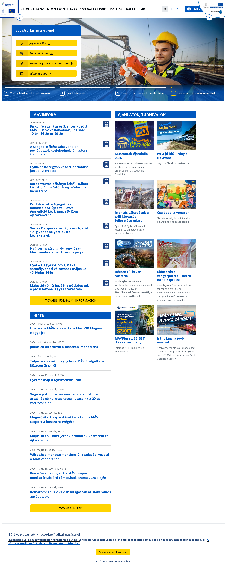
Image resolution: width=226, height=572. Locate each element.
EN (178, 9)
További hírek (70, 508)
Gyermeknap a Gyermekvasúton (55, 380)
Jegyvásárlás (37, 43)
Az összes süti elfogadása (113, 553)
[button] (165, 9)
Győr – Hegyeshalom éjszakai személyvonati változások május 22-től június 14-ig (58, 269)
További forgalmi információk (70, 300)
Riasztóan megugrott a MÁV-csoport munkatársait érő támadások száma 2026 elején (68, 475)
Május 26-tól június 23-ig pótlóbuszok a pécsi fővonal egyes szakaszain (59, 287)
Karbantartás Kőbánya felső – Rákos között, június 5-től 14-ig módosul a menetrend (59, 187)
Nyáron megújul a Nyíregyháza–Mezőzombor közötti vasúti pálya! (57, 250)
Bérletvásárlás (38, 53)
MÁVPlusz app (38, 73)
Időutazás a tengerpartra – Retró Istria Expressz (174, 276)
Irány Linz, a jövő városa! (170, 340)
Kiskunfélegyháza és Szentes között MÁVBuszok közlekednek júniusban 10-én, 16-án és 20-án (58, 130)
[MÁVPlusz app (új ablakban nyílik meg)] (52, 73)
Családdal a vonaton (173, 212)
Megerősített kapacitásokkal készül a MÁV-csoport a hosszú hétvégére (65, 419)
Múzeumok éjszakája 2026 (131, 156)
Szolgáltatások (94, 9)
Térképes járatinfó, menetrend (49, 63)
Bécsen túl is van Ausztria (128, 274)
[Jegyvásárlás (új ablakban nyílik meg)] (52, 43)
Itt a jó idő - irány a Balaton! (172, 156)
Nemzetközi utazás (62, 9)
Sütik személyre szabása (114, 562)
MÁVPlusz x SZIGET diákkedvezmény (130, 340)
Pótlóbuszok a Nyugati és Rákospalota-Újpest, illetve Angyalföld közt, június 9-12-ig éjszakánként (54, 209)
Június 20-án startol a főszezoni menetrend (64, 347)
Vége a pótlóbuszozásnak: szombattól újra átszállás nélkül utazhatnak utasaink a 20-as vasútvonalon (65, 398)
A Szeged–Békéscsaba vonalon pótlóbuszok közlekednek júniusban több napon (58, 150)
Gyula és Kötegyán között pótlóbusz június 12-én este (59, 169)
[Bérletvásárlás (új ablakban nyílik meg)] (52, 53)
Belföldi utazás (32, 9)
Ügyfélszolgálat (123, 9)
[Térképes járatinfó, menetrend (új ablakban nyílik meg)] (52, 63)
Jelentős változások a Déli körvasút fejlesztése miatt (132, 216)
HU (173, 9)
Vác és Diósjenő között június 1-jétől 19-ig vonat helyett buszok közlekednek (59, 232)
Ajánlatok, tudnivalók (142, 114)
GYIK (143, 9)
